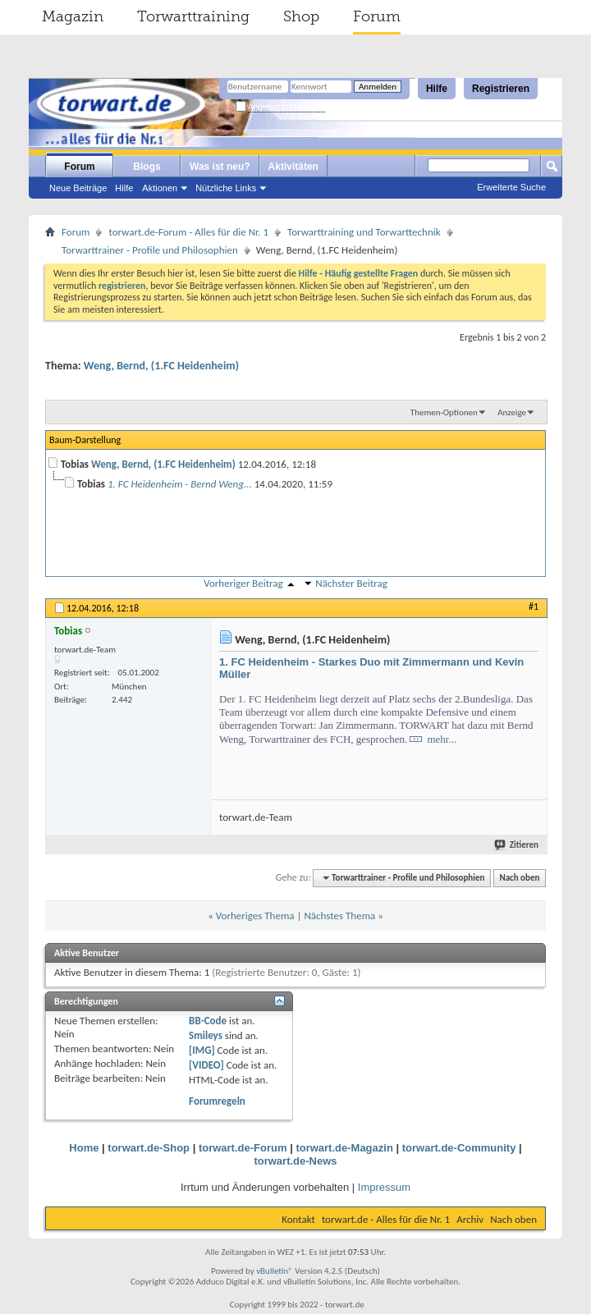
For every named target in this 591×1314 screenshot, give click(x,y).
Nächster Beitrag (351, 583)
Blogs (146, 166)
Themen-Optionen (444, 412)
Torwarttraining (193, 16)
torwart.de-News (295, 1161)
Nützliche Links (225, 188)
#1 (533, 606)
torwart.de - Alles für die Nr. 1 (386, 1219)
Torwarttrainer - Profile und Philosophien (150, 250)
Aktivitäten (293, 166)
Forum (377, 16)
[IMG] (202, 1050)
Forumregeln (217, 1101)
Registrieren (500, 88)
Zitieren (517, 845)
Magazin (72, 16)
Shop (301, 16)
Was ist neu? (220, 166)
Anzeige (511, 412)
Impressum (384, 1187)
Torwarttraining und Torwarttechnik (364, 232)
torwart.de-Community (459, 1148)
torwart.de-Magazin (344, 1148)
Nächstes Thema (339, 915)
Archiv (469, 1219)
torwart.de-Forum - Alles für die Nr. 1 (188, 232)
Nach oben (519, 877)
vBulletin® (274, 1271)
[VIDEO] (206, 1065)
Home (83, 1148)
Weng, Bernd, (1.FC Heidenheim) (161, 366)
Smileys (205, 1035)
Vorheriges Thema (255, 915)
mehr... (441, 739)
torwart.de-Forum (243, 1148)
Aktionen (159, 188)
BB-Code (208, 1020)
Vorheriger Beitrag (243, 583)
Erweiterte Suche (511, 187)
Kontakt (298, 1219)
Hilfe (436, 88)
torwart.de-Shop (149, 1148)
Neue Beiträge (78, 188)
